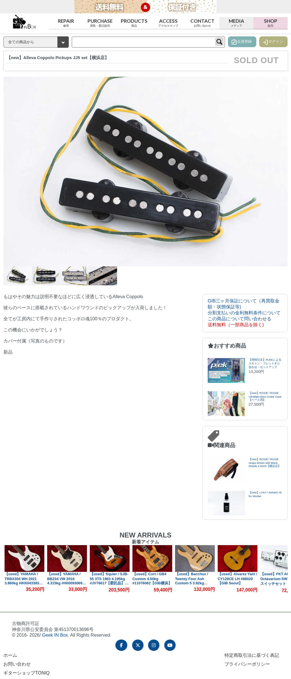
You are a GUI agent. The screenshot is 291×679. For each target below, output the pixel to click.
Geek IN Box (55, 635)
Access (168, 23)
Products (134, 23)
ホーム (10, 655)
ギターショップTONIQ (26, 672)
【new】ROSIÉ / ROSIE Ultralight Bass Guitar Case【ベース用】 (265, 396)
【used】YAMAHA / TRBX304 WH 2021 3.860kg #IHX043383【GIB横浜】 (22, 580)
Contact (202, 23)
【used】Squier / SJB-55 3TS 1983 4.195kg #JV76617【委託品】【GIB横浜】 (109, 581)
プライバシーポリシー (247, 664)
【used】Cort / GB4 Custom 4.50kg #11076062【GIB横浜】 (152, 578)
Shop (270, 23)
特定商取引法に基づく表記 (252, 655)
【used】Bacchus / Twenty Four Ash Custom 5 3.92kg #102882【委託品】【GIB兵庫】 (191, 583)
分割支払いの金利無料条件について (244, 312)
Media (236, 23)
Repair (66, 23)
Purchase (100, 23)
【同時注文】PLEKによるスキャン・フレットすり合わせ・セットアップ (265, 363)
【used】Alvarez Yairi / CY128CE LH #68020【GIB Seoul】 (237, 578)
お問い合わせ (17, 664)
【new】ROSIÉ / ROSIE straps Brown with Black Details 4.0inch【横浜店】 (265, 463)
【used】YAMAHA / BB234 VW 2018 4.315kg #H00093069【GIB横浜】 (65, 580)
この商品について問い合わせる (239, 318)
